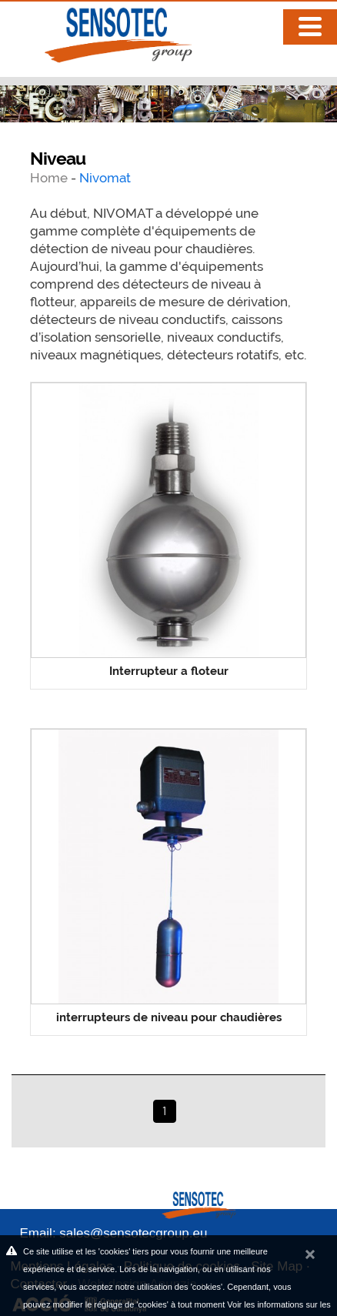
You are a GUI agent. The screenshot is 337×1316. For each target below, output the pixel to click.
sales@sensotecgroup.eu (133, 1233)
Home (50, 177)
